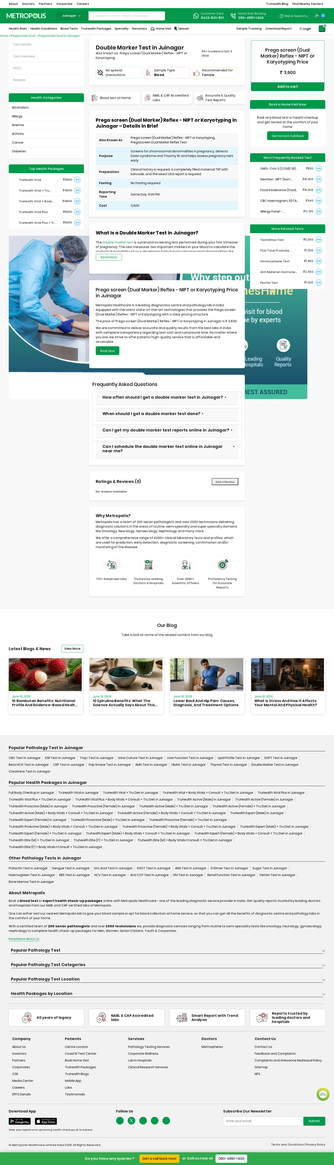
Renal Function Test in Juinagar (231, 875)
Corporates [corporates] (21, 1067)
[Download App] (20, 1121)
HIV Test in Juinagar (188, 875)
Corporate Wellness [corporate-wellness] (143, 1054)
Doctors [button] (28, 4)
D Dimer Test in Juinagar (229, 868)
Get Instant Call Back (288, 131)
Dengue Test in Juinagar (71, 868)
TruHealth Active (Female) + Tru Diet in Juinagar (248, 806)
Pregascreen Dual (23, 36)
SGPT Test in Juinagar (280, 758)
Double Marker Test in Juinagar (275, 765)
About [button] (13, 4)
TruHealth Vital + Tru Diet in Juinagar (130, 793)
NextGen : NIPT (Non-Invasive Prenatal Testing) (275, 174)
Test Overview (24, 56)
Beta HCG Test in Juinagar (29, 765)
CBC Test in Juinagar (25, 758)
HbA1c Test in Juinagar (189, 765)
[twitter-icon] (131, 1121)
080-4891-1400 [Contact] (251, 18)
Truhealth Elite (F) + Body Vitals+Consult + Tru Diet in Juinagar (55, 847)
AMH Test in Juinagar (151, 765)
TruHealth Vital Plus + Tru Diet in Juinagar (40, 799)
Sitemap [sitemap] (261, 1067)
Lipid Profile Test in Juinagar (239, 758)
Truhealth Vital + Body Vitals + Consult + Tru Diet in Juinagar (208, 793)
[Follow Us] (120, 1121)
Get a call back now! (159, 1158)
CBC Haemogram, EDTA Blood (278, 196)
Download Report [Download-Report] (279, 28)
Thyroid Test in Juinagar (228, 765)
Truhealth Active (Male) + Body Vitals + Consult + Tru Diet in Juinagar (61, 813)
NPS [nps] (257, 1074)
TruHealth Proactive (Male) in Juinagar (38, 806)
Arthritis (18, 134)
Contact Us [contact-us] (263, 1047)
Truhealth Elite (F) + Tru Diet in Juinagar (103, 840)
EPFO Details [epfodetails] (21, 1094)
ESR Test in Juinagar (60, 758)
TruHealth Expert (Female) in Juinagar (37, 820)
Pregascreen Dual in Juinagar (59, 36)
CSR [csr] (15, 1074)
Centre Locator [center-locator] (76, 1047)
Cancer (18, 142)
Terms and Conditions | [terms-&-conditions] (288, 1145)
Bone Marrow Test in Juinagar (31, 882)
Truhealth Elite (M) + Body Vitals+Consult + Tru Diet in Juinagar (184, 840)
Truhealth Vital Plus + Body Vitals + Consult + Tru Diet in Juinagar (124, 799)
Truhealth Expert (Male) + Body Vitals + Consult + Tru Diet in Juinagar (138, 833)
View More (72, 648)
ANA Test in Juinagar (190, 868)
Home (4, 36)
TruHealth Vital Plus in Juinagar (281, 793)
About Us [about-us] (19, 1047)
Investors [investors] (19, 1054)
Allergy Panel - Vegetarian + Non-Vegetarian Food (274, 206)
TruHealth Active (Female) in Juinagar (264, 799)
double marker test (118, 242)
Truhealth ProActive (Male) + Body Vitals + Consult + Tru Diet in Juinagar (63, 827)
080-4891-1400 (231, 1158)
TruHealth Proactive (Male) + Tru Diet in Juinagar (108, 820)
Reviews (19, 80)
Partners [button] (45, 4)
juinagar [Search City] (72, 16)
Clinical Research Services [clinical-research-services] (148, 1067)
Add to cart (287, 84)
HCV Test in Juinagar (110, 875)
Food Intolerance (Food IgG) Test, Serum (278, 185)
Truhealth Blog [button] (277, 4)
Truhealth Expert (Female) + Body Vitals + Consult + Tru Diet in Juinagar (248, 833)
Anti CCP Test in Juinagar (149, 875)
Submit (314, 1121)
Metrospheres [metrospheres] (212, 1047)
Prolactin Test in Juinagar (28, 868)
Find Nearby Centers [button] (307, 4)
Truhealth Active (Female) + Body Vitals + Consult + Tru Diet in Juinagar (171, 813)
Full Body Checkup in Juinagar (31, 793)
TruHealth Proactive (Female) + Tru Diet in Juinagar (188, 820)
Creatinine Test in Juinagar (29, 771)
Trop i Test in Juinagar (96, 758)
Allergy (17, 116)
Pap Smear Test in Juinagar (110, 765)
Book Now (107, 351)
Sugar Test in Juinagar (269, 868)
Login (307, 28)
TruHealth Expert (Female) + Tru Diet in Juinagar (45, 833)
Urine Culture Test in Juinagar (140, 758)
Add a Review (225, 482)
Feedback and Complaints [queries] (275, 1054)
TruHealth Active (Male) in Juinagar (204, 799)
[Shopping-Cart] (322, 28)
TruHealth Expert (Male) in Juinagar (257, 813)
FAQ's (17, 68)
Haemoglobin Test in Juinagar (32, 875)
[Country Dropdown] (293, 15)
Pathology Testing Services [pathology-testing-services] (149, 1047)
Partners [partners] (18, 1060)
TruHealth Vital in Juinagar (78, 793)
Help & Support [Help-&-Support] (295, 16)
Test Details (22, 44)
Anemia (18, 125)
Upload (181, 28)
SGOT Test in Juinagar (154, 868)
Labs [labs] (68, 1088)
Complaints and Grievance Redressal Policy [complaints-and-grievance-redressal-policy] (288, 1060)
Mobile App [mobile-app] (73, 1081)
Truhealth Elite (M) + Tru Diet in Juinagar (39, 840)
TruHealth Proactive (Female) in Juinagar (103, 806)
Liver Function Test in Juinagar (190, 758)
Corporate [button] (64, 4)
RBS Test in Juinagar (74, 875)
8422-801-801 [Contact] (212, 18)
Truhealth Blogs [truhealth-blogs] (77, 1074)
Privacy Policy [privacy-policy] (315, 1145)
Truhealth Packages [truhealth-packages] (80, 1067)
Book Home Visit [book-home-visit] (77, 1060)
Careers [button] (83, 4)
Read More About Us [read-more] (24, 939)
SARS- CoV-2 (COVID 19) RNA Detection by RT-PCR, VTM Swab (279, 164)
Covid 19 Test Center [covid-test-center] (80, 1054)
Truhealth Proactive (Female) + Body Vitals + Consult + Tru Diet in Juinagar (179, 827)
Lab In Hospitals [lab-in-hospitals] (140, 1060)
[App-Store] (323, 16)
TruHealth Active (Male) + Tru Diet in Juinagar (173, 806)
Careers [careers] (18, 1088)
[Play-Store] (317, 16)
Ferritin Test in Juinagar (277, 875)
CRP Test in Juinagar (68, 765)
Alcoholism (20, 107)
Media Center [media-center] (22, 1081)
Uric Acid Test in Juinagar (113, 868)
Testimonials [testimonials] (75, 1094)
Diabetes (19, 151)
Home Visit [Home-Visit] (160, 28)
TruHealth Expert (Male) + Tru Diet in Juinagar (274, 827)
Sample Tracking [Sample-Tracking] (248, 28)
